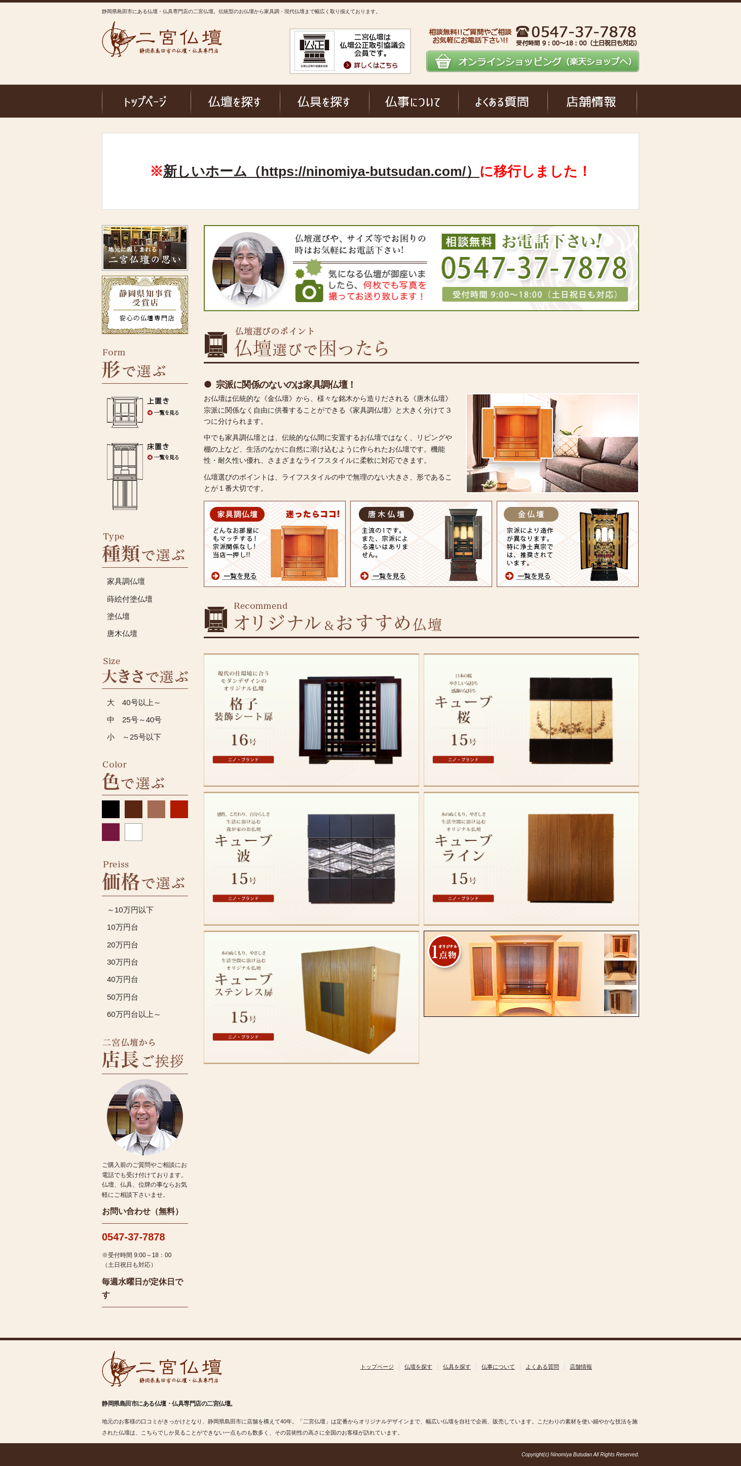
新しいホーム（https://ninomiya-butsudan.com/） (321, 171)
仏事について (498, 1367)
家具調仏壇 (126, 581)
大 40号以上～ (134, 702)
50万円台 (122, 997)
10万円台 (122, 927)
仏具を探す (457, 1367)
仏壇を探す (418, 1367)
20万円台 (122, 944)
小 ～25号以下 (134, 736)
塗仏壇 (118, 616)
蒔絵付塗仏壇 (130, 599)
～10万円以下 (130, 909)
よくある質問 (542, 1367)
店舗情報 (581, 1367)
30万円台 (122, 962)
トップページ (377, 1367)
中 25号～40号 (134, 719)
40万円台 (122, 979)
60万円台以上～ (134, 1014)
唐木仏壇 (122, 633)
